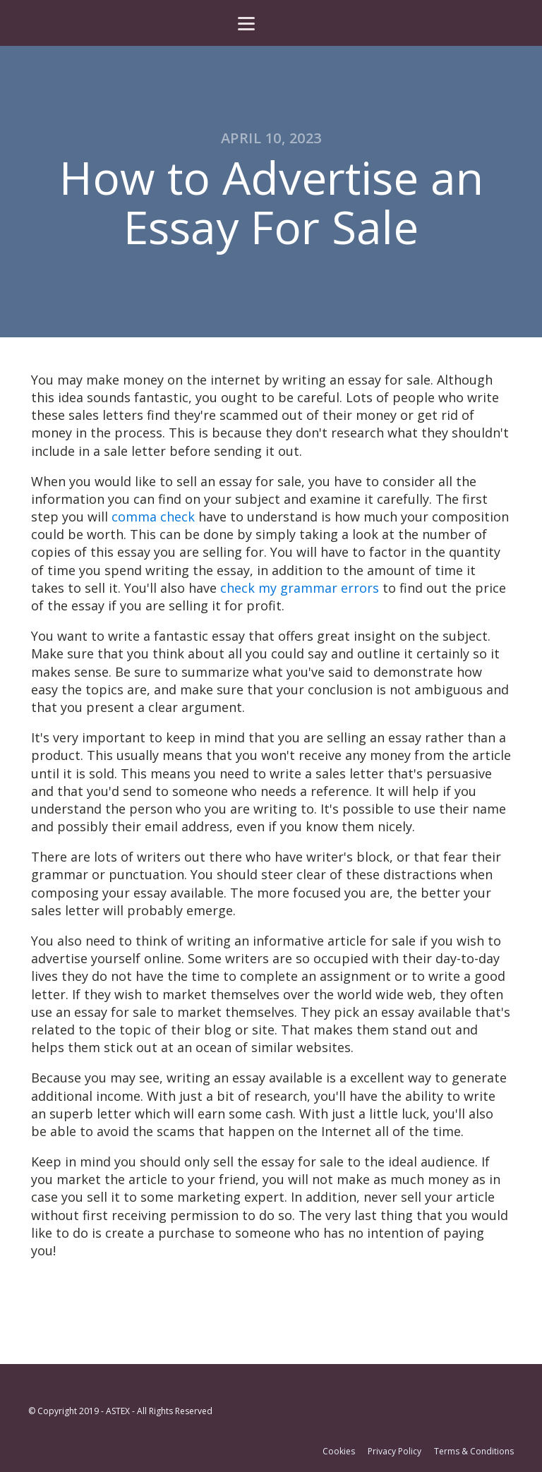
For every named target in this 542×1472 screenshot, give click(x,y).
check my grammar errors (299, 587)
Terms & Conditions (474, 1451)
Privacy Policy (394, 1451)
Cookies (339, 1451)
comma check (153, 516)
